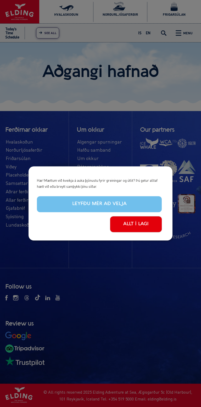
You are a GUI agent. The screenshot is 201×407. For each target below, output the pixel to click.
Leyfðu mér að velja (99, 203)
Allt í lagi (136, 224)
